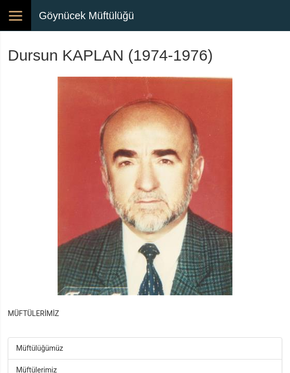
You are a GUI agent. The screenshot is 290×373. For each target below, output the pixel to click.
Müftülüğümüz (39, 348)
